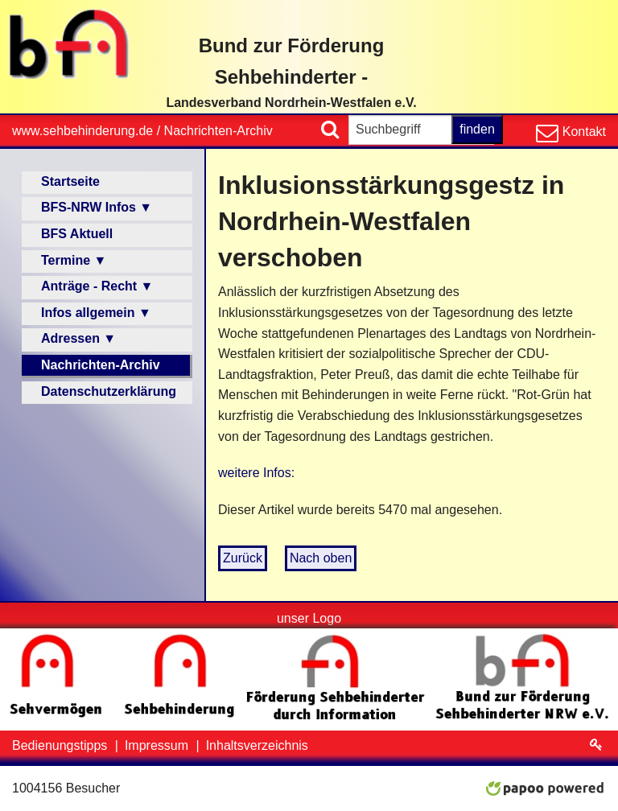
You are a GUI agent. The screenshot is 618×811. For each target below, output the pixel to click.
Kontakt (582, 131)
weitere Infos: (256, 473)
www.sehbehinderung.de (82, 131)
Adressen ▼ (78, 338)
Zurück (242, 558)
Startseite (70, 181)
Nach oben (321, 558)
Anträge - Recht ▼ (97, 286)
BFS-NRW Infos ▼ (96, 207)
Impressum (158, 745)
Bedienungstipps (61, 745)
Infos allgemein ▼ (96, 312)
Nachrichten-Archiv (218, 131)
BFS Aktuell (77, 234)
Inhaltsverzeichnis (257, 745)
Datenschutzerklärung (108, 391)
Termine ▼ (73, 260)
